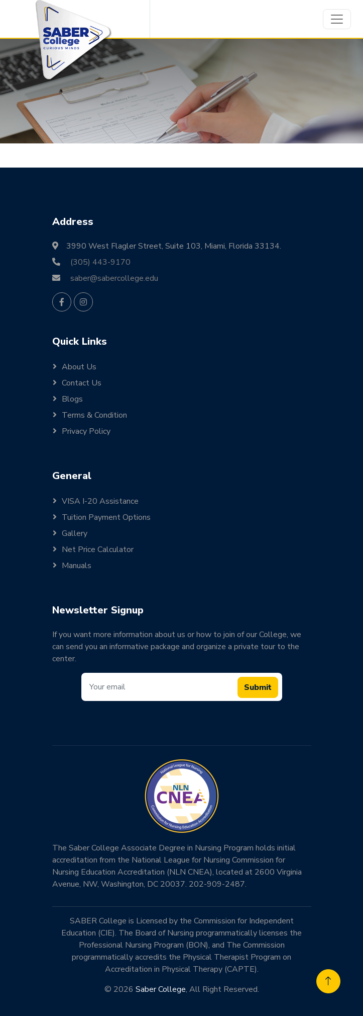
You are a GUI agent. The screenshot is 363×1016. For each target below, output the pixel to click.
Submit (258, 687)
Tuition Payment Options (106, 517)
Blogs (72, 399)
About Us (79, 366)
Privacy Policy (86, 431)
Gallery (74, 533)
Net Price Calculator (98, 549)
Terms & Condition (94, 415)
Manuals (76, 565)
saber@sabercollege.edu (114, 278)
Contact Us (81, 382)
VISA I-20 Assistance (100, 501)
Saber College (161, 989)
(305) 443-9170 (100, 262)
